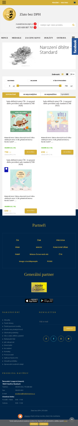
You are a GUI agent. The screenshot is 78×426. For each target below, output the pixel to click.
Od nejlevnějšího (30, 94)
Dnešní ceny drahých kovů (13, 329)
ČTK (60, 254)
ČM (17, 240)
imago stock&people (28, 261)
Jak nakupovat (9, 342)
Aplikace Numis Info (11, 358)
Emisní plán (8, 345)
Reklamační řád (9, 339)
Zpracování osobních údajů (14, 364)
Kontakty (7, 351)
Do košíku (30, 152)
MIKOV (39, 247)
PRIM (17, 247)
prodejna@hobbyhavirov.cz (25, 394)
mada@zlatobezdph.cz (24, 24)
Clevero (24, 416)
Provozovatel (9, 355)
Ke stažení (7, 348)
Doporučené (11, 94)
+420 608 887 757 (24, 27)
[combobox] (73, 74)
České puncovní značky (12, 326)
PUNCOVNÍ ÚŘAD (60, 247)
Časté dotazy (8, 323)
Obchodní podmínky (11, 333)
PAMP (17, 254)
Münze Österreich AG (39, 254)
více (65, 421)
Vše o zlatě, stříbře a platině (14, 336)
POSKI (49, 261)
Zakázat (43, 424)
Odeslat (69, 328)
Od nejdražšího (50, 94)
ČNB (39, 240)
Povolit (34, 424)
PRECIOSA (60, 240)
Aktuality (7, 320)
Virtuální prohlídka (10, 361)
